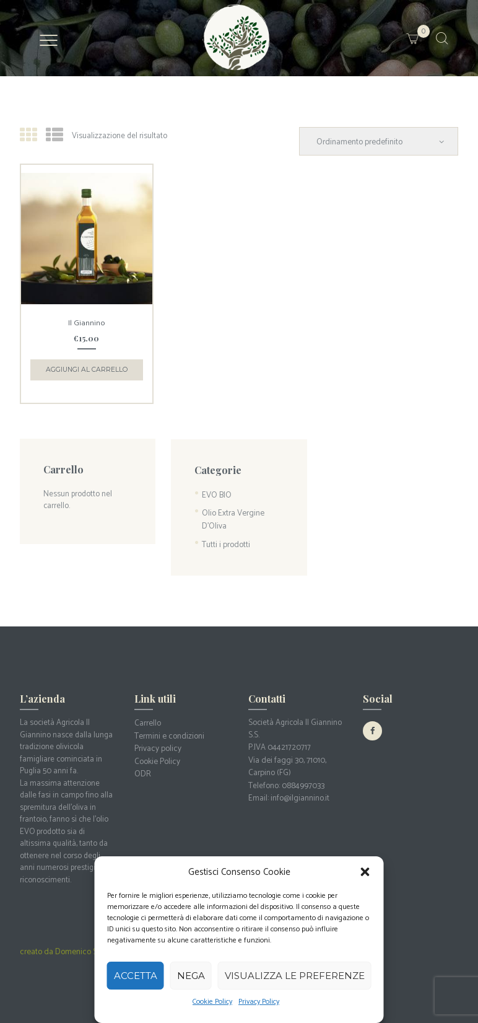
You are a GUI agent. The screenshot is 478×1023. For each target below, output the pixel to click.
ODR (142, 766)
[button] (365, 872)
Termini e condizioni (168, 729)
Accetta (135, 975)
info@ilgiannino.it (300, 790)
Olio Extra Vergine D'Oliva (232, 516)
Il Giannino (86, 322)
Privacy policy (157, 742)
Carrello (147, 717)
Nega (191, 975)
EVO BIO (216, 492)
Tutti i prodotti (225, 539)
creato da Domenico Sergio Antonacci (84, 946)
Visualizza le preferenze (295, 975)
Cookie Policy (212, 1002)
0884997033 (302, 777)
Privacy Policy (258, 1002)
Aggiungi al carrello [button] (86, 368)
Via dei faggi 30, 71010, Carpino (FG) (286, 760)
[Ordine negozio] (381, 141)
